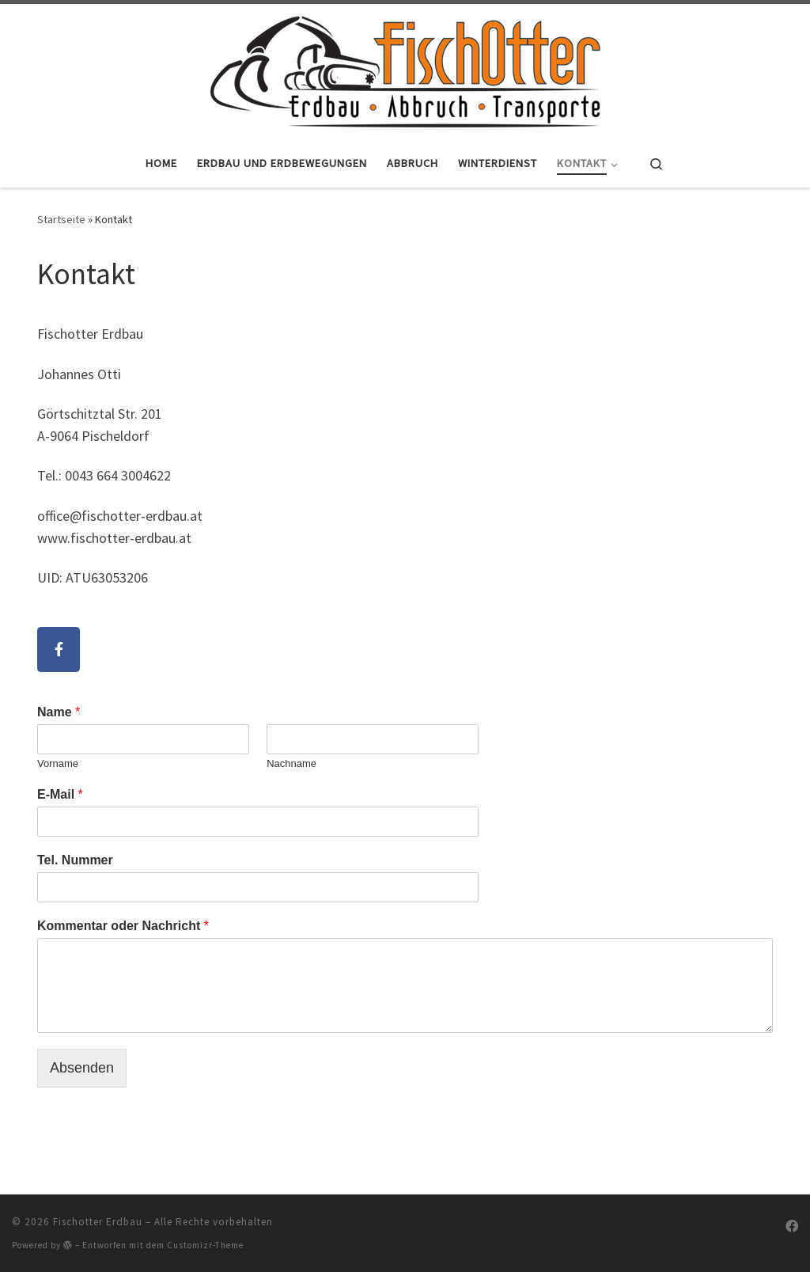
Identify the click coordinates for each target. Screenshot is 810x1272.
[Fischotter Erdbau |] (405, 68)
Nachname (291, 763)
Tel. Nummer (75, 860)
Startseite (61, 219)
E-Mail (60, 794)
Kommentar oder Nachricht (123, 925)
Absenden (82, 1068)
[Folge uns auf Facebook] (791, 1226)
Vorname (57, 763)
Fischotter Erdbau (97, 1221)
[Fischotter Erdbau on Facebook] (58, 649)
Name (58, 712)
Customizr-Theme (205, 1245)
